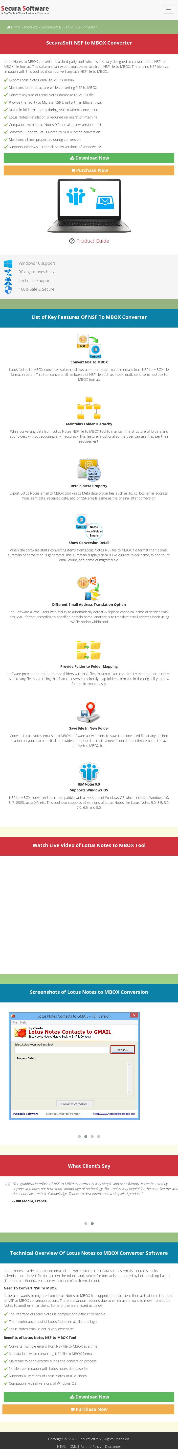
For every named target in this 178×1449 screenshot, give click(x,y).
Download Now (92, 158)
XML (73, 1446)
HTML (61, 1446)
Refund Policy (91, 1446)
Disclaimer (113, 1446)
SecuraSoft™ (89, 1439)
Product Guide (92, 241)
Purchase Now (92, 170)
